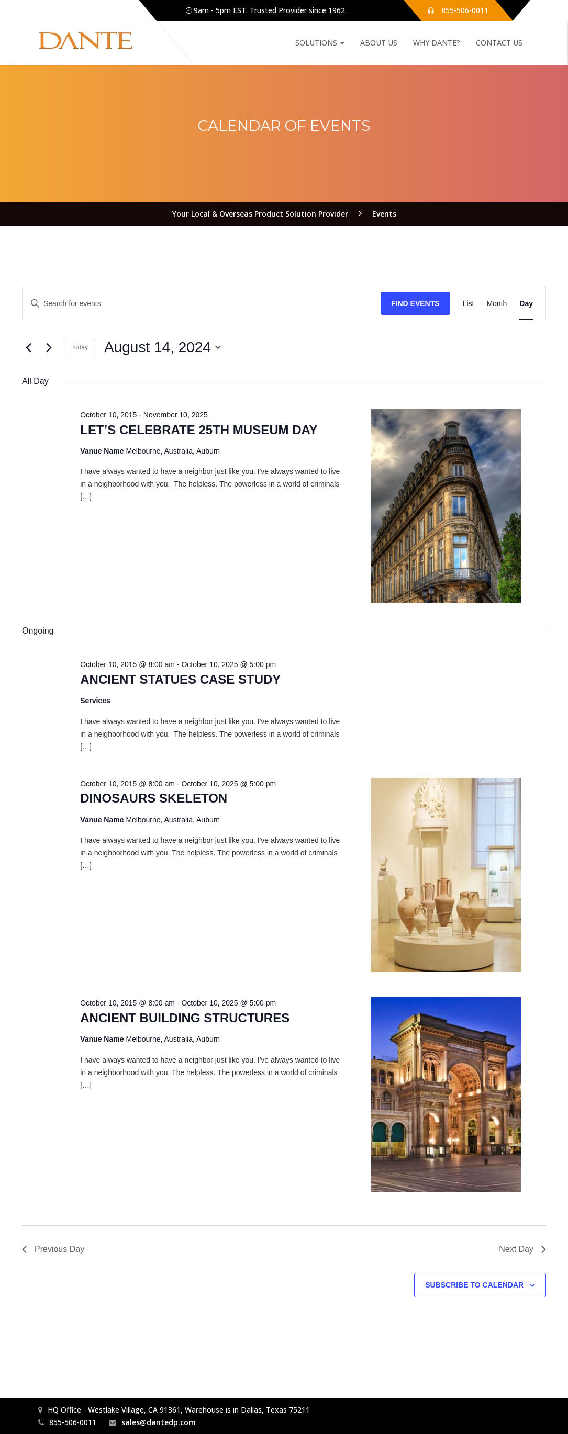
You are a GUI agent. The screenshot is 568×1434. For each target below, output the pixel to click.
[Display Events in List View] (468, 303)
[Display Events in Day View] (526, 303)
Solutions (319, 43)
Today (79, 347)
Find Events (415, 303)
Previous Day (53, 1249)
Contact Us (499, 43)
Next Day (522, 1249)
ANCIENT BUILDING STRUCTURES (184, 1018)
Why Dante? (436, 43)
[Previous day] (28, 347)
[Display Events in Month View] (496, 303)
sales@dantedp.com (158, 1422)
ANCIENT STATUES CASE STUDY (180, 679)
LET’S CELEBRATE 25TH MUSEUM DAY (198, 430)
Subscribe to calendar (474, 1285)
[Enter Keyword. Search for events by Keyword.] (202, 303)
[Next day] (48, 347)
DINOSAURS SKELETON (153, 798)
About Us (378, 43)
